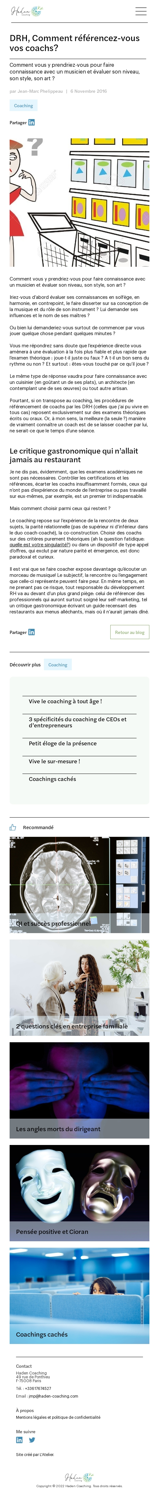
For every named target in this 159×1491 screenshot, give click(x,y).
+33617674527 (38, 1389)
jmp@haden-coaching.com (53, 1396)
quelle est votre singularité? (39, 544)
